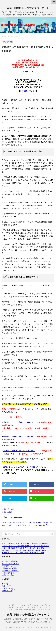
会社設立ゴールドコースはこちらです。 (19, 451)
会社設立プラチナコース (16, 607)
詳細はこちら (28, 71)
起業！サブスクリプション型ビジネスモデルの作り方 (27, 525)
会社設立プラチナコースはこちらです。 (19, 436)
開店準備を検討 (8, 573)
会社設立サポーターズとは (17, 605)
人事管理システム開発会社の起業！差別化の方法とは (23, 553)
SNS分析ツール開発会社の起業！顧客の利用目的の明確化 (25, 550)
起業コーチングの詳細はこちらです (19, 422)
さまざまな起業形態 (10, 561)
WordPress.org (7, 591)
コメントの (8, 589)
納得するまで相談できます (32, 609)
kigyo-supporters (15, 517)
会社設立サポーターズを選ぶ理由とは (39, 605)
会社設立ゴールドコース (33, 607)
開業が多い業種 (9, 509)
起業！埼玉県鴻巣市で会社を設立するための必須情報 (23, 548)
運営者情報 (46, 609)
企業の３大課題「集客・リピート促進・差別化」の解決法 (25, 543)
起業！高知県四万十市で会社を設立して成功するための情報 (30, 522)
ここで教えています (28, 91)
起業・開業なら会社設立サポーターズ (28, 8)
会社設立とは (7, 566)
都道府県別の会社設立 (10, 571)
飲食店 (9, 512)
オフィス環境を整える (10, 564)
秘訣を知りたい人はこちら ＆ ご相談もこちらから (24, 467)
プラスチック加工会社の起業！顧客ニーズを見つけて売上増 (25, 546)
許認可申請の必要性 (10, 568)
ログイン (5, 584)
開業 (5, 512)
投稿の (6, 586)
